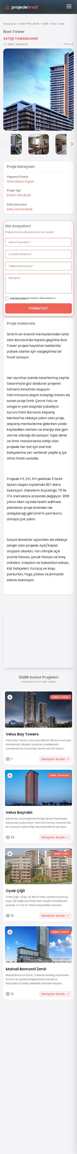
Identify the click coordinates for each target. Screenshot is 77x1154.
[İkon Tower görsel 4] (11, 144)
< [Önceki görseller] (5, 144)
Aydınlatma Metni (19, 298)
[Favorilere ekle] (9, 697)
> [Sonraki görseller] (72, 144)
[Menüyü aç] (69, 6)
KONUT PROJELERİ (29, 23)
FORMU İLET (38, 308)
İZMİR (45, 23)
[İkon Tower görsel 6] (65, 144)
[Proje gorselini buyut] (38, 89)
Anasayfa (9, 23)
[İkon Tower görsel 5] (38, 144)
